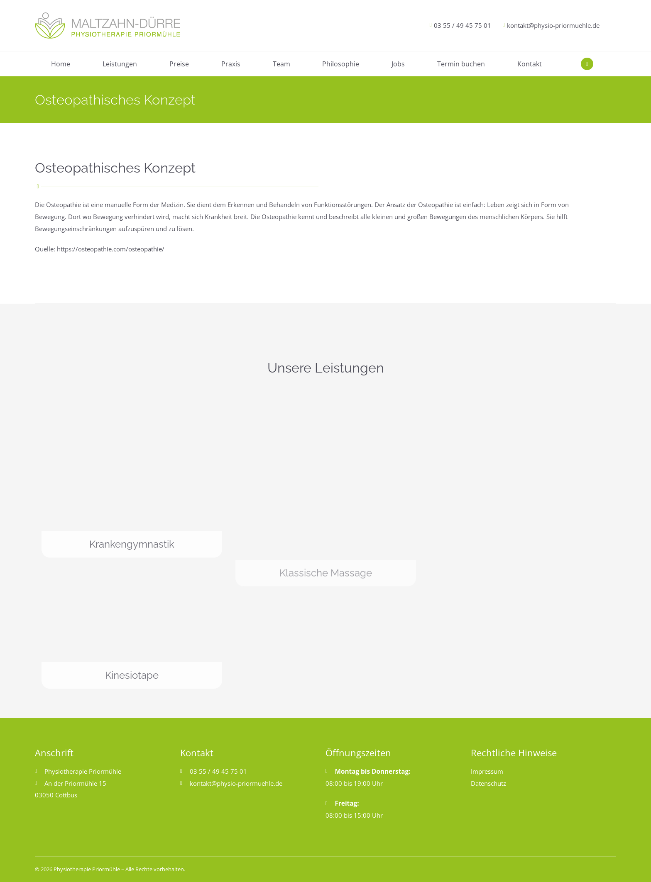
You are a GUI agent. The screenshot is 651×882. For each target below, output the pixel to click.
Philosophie (340, 63)
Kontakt (529, 63)
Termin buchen (461, 63)
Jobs (398, 63)
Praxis (230, 63)
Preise (179, 63)
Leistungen (120, 63)
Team (281, 63)
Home (60, 63)
